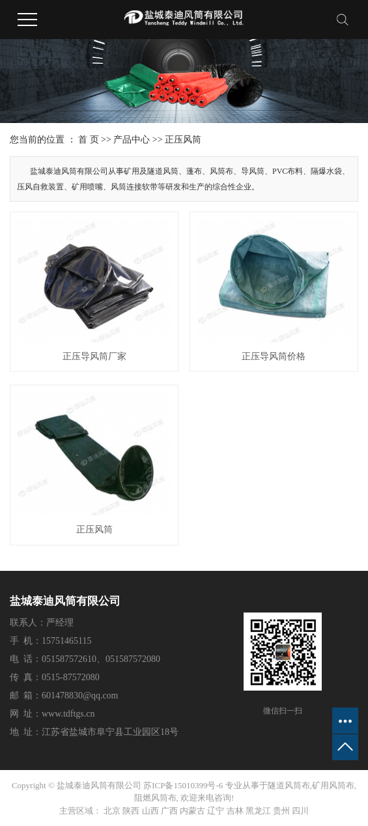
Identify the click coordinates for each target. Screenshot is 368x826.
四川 (300, 811)
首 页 (88, 140)
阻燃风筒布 (155, 798)
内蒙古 (192, 811)
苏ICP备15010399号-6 (183, 785)
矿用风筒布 (333, 785)
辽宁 (215, 811)
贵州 (281, 811)
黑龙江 (258, 811)
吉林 (235, 811)
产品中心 (131, 140)
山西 (150, 811)
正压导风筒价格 (273, 356)
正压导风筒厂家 (94, 356)
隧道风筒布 (289, 785)
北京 (112, 811)
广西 (169, 811)
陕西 (130, 811)
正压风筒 (183, 140)
